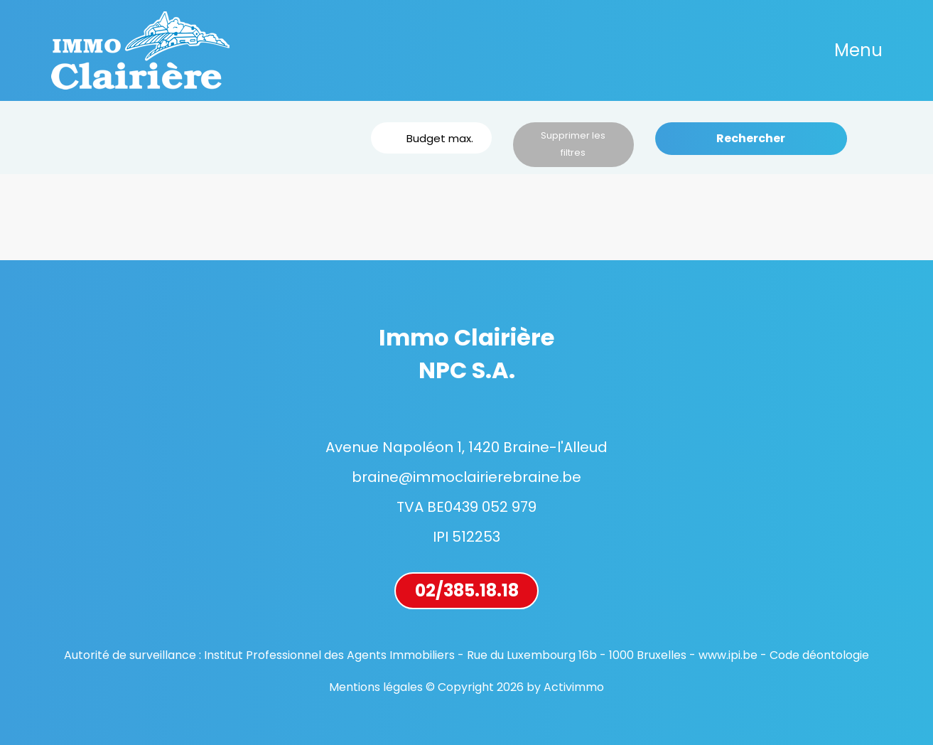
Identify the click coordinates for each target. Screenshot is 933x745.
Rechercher (750, 138)
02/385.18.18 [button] (467, 590)
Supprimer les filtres (573, 144)
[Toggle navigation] (858, 50)
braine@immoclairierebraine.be (466, 477)
